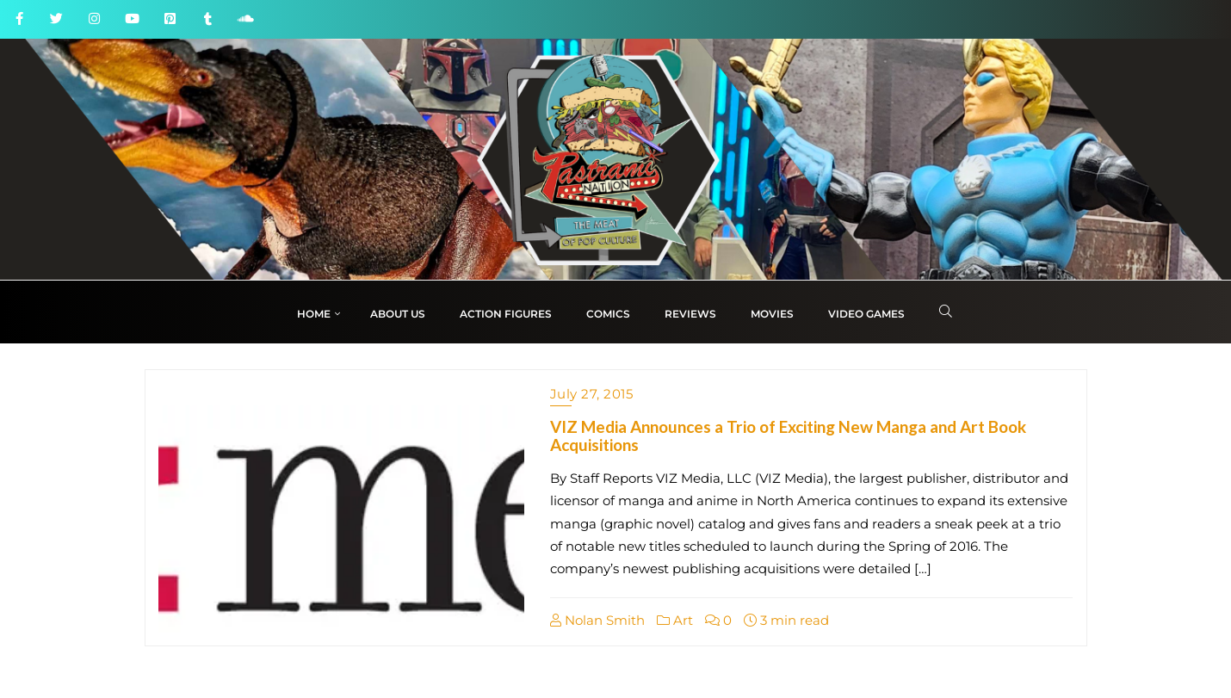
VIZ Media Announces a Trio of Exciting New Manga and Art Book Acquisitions (788, 435)
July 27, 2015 (592, 394)
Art (675, 620)
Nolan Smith (597, 620)
